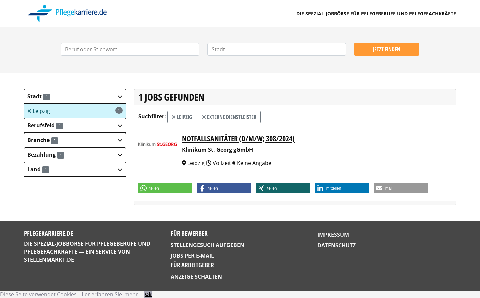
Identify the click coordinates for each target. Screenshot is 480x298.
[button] (75, 96)
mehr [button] (131, 294)
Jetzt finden (386, 49)
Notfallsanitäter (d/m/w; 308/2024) (238, 138)
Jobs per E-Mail (192, 255)
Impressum (333, 234)
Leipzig (75, 111)
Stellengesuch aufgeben (207, 245)
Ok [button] (148, 294)
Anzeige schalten (196, 276)
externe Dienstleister (229, 117)
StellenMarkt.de (49, 259)
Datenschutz (336, 245)
